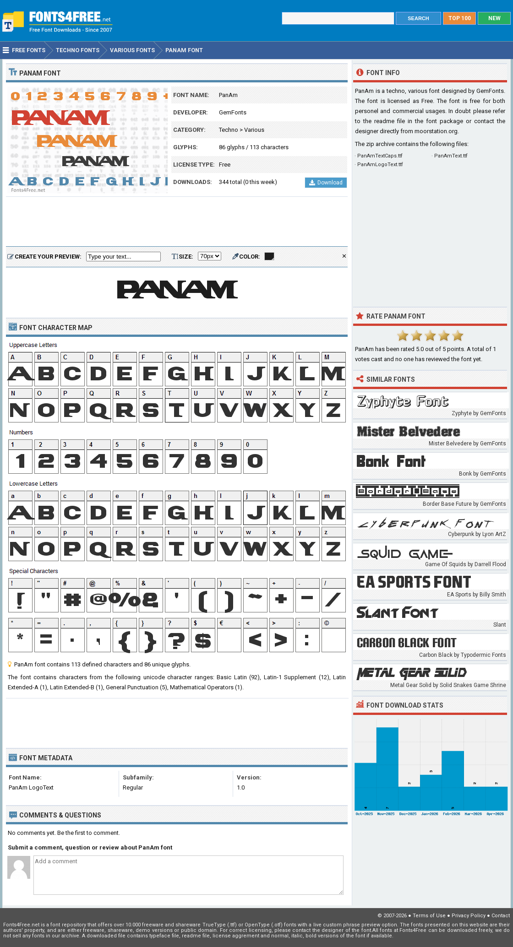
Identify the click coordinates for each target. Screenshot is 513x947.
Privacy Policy (469, 916)
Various (254, 129)
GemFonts (232, 112)
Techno (228, 129)
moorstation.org (436, 131)
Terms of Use (429, 916)
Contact (500, 916)
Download (326, 182)
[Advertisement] (177, 222)
